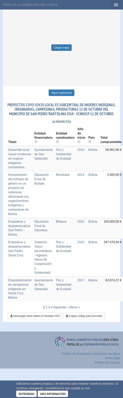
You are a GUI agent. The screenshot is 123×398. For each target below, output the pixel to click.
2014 (80, 149)
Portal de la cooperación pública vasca (30, 4)
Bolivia (92, 149)
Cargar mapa (61, 47)
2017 (80, 280)
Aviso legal (113, 358)
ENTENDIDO (26, 393)
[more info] (78, 142)
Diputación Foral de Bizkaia (41, 179)
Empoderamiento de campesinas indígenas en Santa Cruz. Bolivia (19, 289)
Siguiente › (60, 307)
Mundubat (62, 174)
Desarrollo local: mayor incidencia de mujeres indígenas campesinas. (19, 158)
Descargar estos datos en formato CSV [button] (35, 315)
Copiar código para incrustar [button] (84, 315)
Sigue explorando (61, 92)
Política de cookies (107, 362)
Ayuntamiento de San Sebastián (43, 154)
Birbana (61, 221)
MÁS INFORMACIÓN (53, 393)
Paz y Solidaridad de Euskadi (63, 154)
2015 (80, 221)
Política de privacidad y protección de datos (90, 353)
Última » (74, 307)
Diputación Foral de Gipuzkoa (41, 226)
